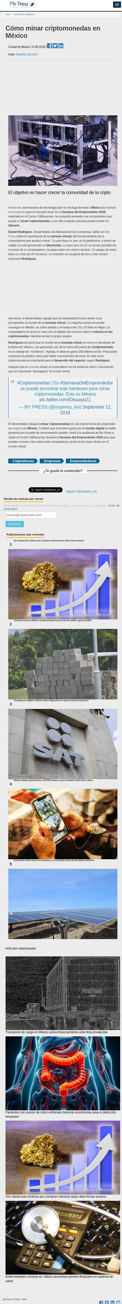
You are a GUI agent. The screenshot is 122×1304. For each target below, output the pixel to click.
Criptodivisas (23, 461)
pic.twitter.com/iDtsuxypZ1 (65, 399)
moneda (33, 367)
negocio (17, 428)
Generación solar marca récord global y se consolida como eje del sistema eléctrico (54, 860)
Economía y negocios (24, 14)
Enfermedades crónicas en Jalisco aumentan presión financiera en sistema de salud (63, 1242)
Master (12, 207)
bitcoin (84, 245)
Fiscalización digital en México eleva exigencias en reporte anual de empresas (51, 700)
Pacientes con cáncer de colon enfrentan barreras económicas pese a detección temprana (63, 1077)
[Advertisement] (63, 87)
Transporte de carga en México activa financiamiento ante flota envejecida (63, 995)
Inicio (8, 14)
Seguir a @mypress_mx (81, 491)
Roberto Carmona (26, 54)
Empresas (52, 461)
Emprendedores (83, 461)
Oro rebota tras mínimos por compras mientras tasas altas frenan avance (49, 541)
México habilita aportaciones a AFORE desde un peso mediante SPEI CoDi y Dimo (53, 780)
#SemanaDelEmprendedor (86, 382)
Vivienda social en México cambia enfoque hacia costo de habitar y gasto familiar (53, 620)
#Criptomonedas (33, 382)
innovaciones (16, 212)
